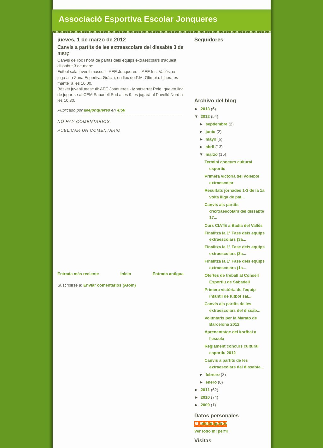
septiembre (217, 124)
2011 (206, 389)
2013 (206, 108)
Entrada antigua (168, 273)
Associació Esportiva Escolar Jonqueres (138, 19)
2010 (206, 397)
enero (212, 382)
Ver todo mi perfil (211, 431)
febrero (213, 374)
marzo (212, 154)
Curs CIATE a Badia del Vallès (233, 225)
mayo (212, 139)
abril (210, 146)
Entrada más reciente (78, 273)
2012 (206, 116)
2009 (206, 405)
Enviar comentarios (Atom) (109, 285)
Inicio (125, 273)
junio (211, 131)
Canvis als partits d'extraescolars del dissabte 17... (234, 211)
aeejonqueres (214, 423)
